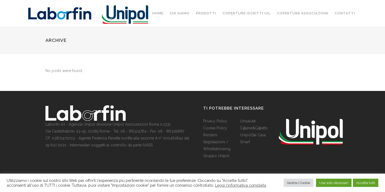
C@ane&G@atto (254, 128)
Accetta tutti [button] (365, 183)
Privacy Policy (215, 121)
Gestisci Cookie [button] (298, 183)
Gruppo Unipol (216, 156)
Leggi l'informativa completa (240, 185)
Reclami (210, 135)
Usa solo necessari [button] (333, 183)
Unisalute (248, 121)
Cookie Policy (215, 128)
